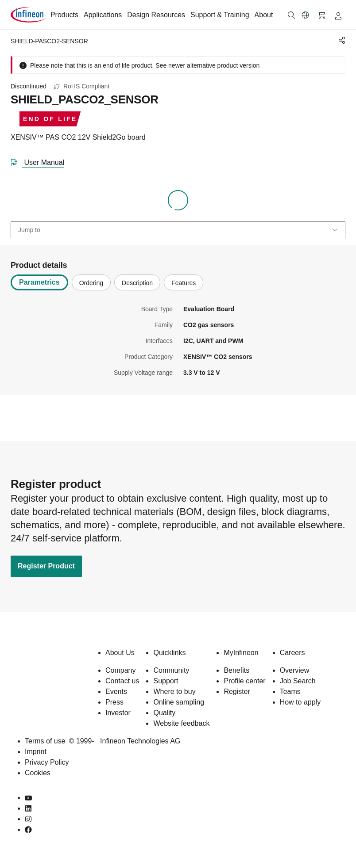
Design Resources (156, 15)
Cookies (37, 773)
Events (116, 691)
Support (165, 681)
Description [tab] (137, 282)
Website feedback (181, 723)
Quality (164, 712)
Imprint (35, 751)
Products (64, 15)
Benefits (236, 670)
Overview (295, 670)
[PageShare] (340, 40)
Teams (290, 691)
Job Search (298, 681)
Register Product (46, 566)
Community (171, 670)
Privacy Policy (47, 762)
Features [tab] (183, 282)
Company (120, 670)
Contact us (122, 681)
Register (237, 691)
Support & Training (219, 15)
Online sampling (178, 702)
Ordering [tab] (91, 282)
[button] (305, 15)
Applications (103, 15)
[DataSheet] (41, 160)
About (264, 15)
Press (114, 702)
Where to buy (174, 691)
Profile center (244, 681)
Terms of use (45, 741)
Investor (118, 712)
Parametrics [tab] (39, 282)
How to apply (300, 702)
